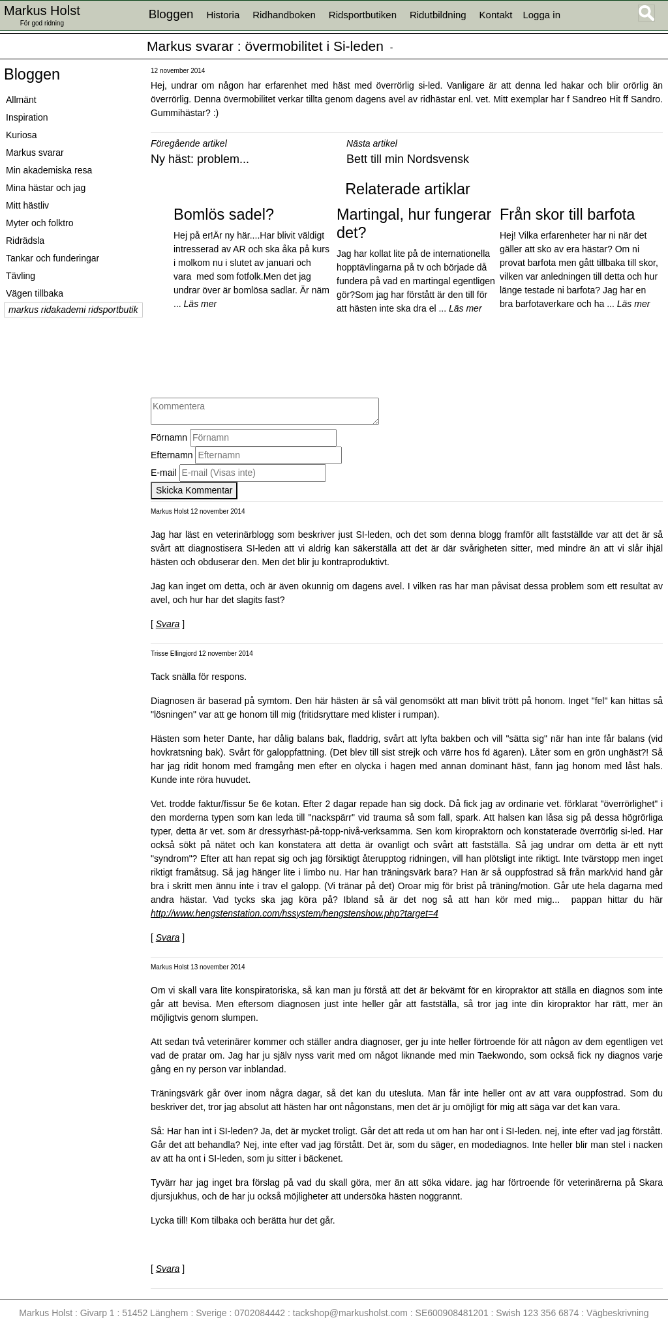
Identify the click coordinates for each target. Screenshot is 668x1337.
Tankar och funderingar (52, 258)
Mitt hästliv (27, 205)
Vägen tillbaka (34, 293)
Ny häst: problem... (200, 159)
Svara (168, 624)
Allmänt (21, 100)
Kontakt (496, 14)
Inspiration (27, 117)
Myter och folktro (39, 223)
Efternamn (172, 455)
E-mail (164, 472)
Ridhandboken (284, 14)
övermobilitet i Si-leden (314, 45)
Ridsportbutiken (363, 14)
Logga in (541, 14)
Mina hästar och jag (45, 188)
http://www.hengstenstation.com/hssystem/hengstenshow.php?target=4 (294, 913)
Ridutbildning (438, 14)
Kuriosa (21, 135)
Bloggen (32, 74)
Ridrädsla (25, 240)
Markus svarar (190, 45)
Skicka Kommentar (194, 490)
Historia (222, 14)
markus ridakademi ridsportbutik (73, 309)
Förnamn (169, 437)
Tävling (20, 276)
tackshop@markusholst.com (350, 1313)
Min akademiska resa (49, 170)
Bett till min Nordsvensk (407, 159)
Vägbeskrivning (617, 1313)
